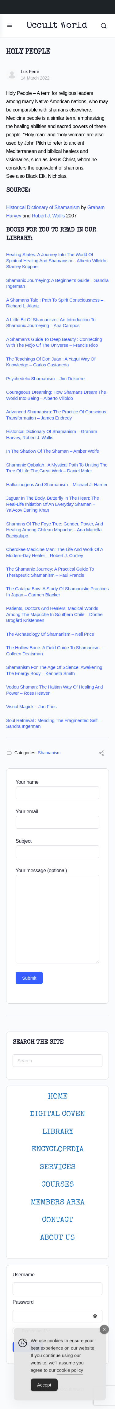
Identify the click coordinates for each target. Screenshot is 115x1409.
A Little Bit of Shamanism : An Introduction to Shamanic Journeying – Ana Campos (50, 322)
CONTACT (57, 1220)
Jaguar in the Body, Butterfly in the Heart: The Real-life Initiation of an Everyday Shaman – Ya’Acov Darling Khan (52, 504)
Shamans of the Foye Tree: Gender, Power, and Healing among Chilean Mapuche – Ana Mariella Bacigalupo (54, 529)
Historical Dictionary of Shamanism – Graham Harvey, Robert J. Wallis (51, 434)
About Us (57, 1238)
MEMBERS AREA (58, 1203)
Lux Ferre (30, 71)
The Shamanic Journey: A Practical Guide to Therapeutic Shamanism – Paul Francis (50, 572)
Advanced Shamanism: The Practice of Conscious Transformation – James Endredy (56, 414)
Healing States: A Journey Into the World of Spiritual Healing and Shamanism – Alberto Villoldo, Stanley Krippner (56, 260)
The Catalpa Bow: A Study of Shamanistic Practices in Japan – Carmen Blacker (57, 591)
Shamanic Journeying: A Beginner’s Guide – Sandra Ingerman (57, 283)
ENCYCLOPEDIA (58, 1149)
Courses (57, 1185)
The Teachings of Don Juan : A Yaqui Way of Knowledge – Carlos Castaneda (50, 362)
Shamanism (49, 752)
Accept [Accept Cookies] (44, 1389)
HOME (57, 1097)
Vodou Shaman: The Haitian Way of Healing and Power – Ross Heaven (54, 690)
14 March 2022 (35, 78)
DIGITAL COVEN (57, 1114)
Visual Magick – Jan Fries (31, 706)
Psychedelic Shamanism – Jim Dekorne (45, 378)
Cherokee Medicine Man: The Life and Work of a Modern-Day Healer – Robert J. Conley (54, 552)
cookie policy (70, 1374)
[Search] (103, 25)
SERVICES (57, 1167)
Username (24, 1274)
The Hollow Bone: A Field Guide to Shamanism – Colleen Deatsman (54, 650)
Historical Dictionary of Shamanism (43, 207)
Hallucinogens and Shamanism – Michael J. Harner (57, 484)
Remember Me (36, 1330)
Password (56, 1302)
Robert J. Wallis (48, 215)
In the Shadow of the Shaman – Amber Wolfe (52, 451)
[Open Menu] (9, 25)
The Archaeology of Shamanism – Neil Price (50, 634)
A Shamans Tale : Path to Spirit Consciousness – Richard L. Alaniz (54, 303)
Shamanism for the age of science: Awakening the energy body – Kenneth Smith (54, 670)
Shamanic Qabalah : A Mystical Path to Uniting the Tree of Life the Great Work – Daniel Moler (56, 468)
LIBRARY (57, 1132)
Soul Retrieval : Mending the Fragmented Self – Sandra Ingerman (53, 723)
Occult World (56, 26)
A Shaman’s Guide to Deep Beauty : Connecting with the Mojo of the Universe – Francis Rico (54, 342)
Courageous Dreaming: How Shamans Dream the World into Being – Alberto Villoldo (56, 395)
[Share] (101, 754)
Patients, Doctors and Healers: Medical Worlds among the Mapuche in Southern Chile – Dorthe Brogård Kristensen (54, 614)
